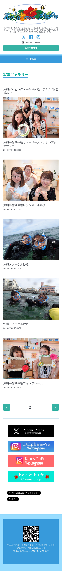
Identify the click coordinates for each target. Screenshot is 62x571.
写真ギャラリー (15, 75)
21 (31, 407)
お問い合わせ (31, 48)
